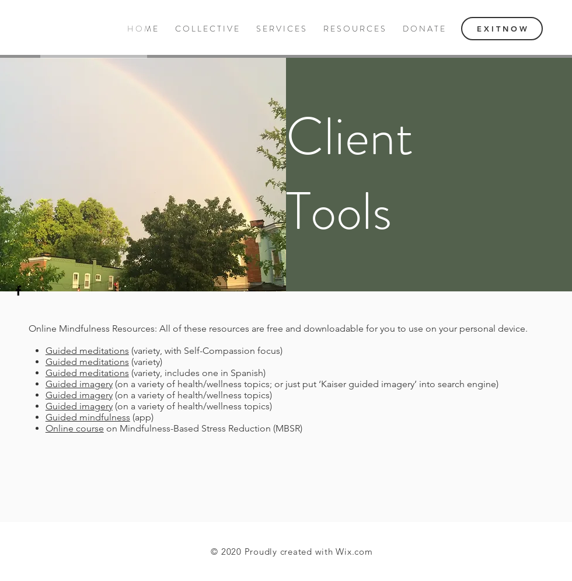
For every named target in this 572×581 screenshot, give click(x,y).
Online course (75, 428)
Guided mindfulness (88, 417)
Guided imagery (79, 383)
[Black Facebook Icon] (18, 290)
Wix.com (354, 551)
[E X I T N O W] (502, 28)
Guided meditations (87, 350)
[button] (354, 28)
